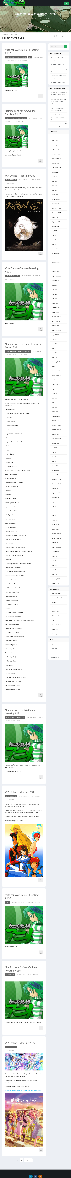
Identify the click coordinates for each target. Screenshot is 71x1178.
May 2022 (54, 348)
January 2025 (55, 204)
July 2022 (54, 339)
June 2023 (54, 289)
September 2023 (56, 276)
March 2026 (55, 140)
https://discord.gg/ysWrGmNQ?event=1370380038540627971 (23, 1090)
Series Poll (55, 629)
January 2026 (55, 149)
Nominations (10, 118)
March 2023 (55, 303)
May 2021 (54, 402)
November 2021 (56, 375)
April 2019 (54, 515)
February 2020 (56, 470)
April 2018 (54, 570)
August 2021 (55, 389)
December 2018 (56, 533)
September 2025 (56, 167)
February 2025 (56, 199)
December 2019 (56, 479)
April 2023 (54, 298)
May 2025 (54, 185)
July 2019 (54, 502)
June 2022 (54, 344)
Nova (52, 108)
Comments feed (55, 653)
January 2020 (55, 475)
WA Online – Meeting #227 (58, 64)
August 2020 (55, 443)
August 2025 (55, 172)
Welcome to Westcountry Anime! (36, 14)
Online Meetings (21, 57)
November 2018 (56, 538)
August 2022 (55, 335)
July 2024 (54, 231)
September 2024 (56, 222)
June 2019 (54, 506)
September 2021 (56, 384)
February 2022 (56, 362)
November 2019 (56, 484)
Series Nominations (23, 351)
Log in (52, 644)
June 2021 (54, 398)
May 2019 (54, 511)
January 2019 (55, 529)
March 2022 (55, 357)
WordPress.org (55, 657)
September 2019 (56, 493)
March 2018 (55, 574)
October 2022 (55, 326)
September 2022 (56, 330)
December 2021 (56, 371)
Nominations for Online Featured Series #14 (19, 345)
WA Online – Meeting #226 (58, 82)
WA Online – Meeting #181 (21, 175)
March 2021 (55, 411)
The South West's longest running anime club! (35, 18)
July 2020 (54, 448)
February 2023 (56, 307)
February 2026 (56, 145)
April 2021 (54, 407)
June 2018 (54, 561)
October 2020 (55, 434)
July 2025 (54, 176)
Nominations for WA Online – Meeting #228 (58, 101)
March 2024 (55, 249)
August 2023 (55, 280)
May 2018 (54, 565)
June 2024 (54, 235)
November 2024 (56, 213)
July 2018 (54, 556)
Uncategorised (56, 634)
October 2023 (55, 271)
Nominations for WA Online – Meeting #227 (58, 117)
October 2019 (55, 488)
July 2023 (54, 285)
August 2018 (55, 551)
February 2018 (56, 579)
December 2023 (56, 262)
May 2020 (54, 457)
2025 (11, 34)
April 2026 (54, 136)
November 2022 (56, 321)
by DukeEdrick (38, 57)
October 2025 (55, 163)
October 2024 (55, 217)
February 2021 (56, 416)
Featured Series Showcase (59, 598)
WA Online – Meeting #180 (21, 791)
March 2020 (55, 466)
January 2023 (55, 312)
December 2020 (56, 425)
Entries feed (54, 648)
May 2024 (54, 240)
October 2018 (55, 542)
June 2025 (54, 181)
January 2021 (55, 420)
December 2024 (56, 208)
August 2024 (55, 226)
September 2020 (56, 439)
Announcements (56, 593)
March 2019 (55, 520)
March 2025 (55, 195)
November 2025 (56, 158)
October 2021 (55, 380)
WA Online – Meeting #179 (21, 1042)
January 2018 (55, 583)
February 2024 (56, 253)
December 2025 (56, 154)
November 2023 (56, 267)
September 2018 (56, 547)
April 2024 (54, 244)
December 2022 (56, 317)
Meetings (54, 602)
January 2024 (55, 258)
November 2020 (56, 429)
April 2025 (54, 190)
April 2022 (54, 353)
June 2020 (54, 452)
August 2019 (55, 497)
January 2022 (55, 366)
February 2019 (56, 524)
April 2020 (54, 461)
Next (28, 1160)
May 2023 (54, 294)
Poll (30, 57)
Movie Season (10, 57)
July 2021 (54, 393)
